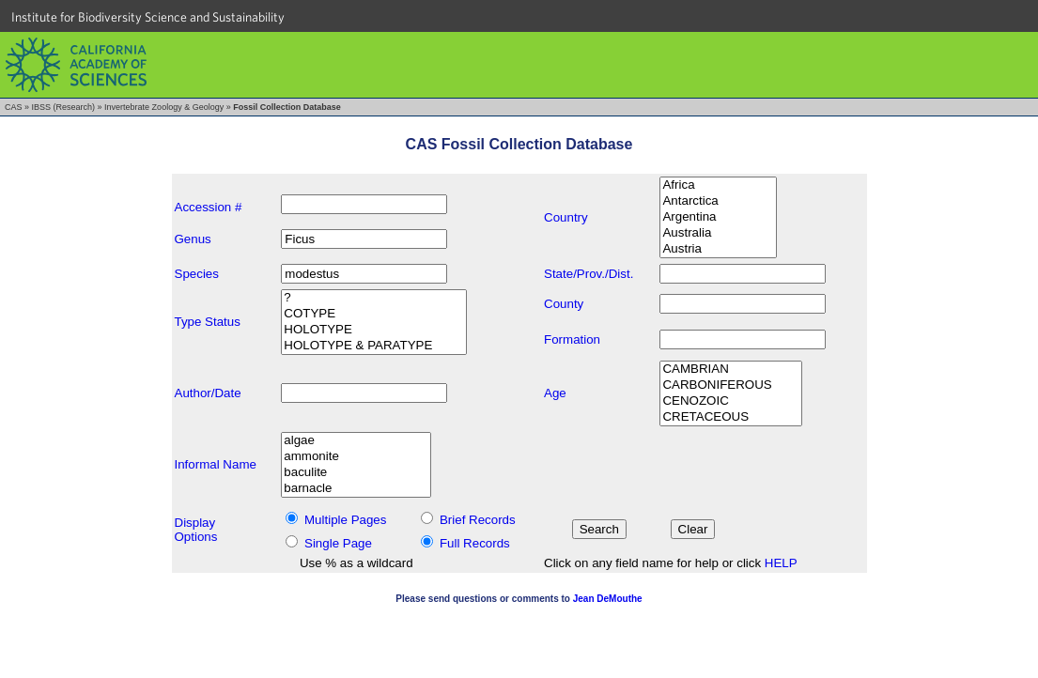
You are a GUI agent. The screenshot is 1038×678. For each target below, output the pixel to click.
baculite (355, 473)
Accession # (208, 207)
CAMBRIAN (730, 370)
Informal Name (215, 464)
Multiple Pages (345, 520)
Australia (718, 233)
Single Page (338, 543)
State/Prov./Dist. (588, 274)
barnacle (355, 489)
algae (355, 441)
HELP (781, 563)
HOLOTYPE (374, 330)
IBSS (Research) (64, 107)
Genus (193, 239)
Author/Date (208, 393)
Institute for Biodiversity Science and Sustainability (148, 16)
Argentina (718, 217)
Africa (718, 185)
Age (555, 393)
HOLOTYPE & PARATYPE (374, 346)
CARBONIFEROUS (730, 385)
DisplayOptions (196, 530)
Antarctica (718, 201)
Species (197, 274)
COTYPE (374, 314)
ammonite (355, 457)
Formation (572, 339)
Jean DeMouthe (608, 598)
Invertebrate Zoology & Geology (164, 107)
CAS (14, 107)
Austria (718, 249)
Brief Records (478, 520)
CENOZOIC (730, 401)
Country (566, 217)
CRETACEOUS (730, 417)
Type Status (207, 322)
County (563, 304)
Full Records (475, 543)
